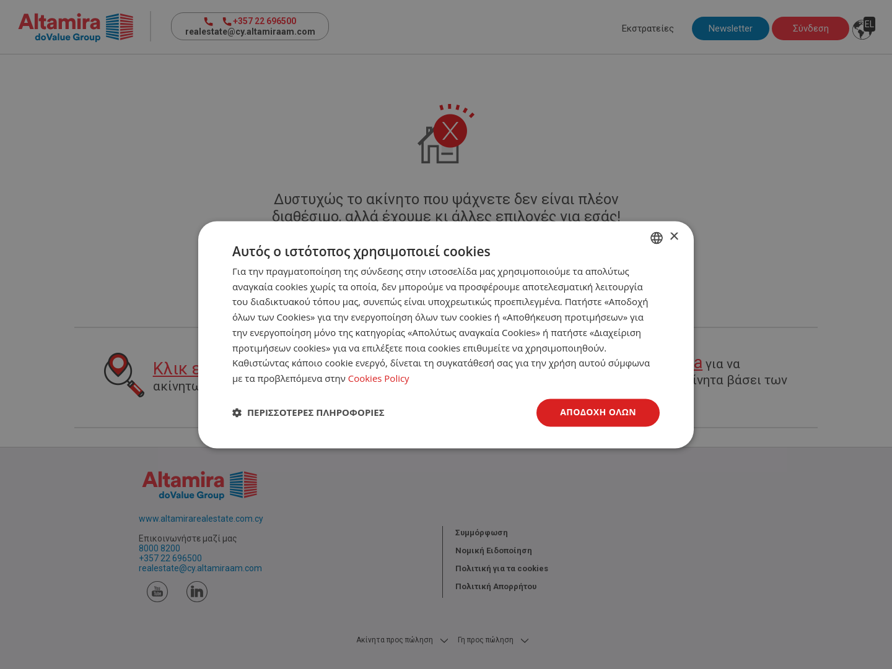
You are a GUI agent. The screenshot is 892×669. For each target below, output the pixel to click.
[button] (308, 413)
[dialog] (446, 334)
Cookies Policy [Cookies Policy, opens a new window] (378, 379)
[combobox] (656, 237)
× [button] (673, 236)
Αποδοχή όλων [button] (598, 412)
